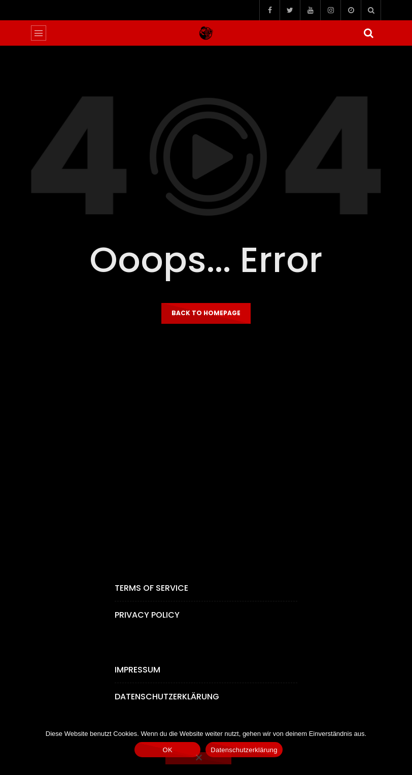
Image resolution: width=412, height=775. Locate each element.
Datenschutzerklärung (167, 696)
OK (168, 750)
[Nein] (198, 758)
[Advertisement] (206, 446)
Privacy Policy (147, 615)
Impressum (137, 670)
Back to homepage (206, 313)
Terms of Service (151, 588)
